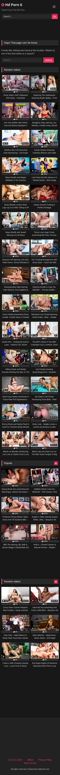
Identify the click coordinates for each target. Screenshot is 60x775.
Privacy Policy (45, 760)
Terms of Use (30, 763)
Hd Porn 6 (11, 4)
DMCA (30, 760)
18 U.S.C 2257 (15, 760)
